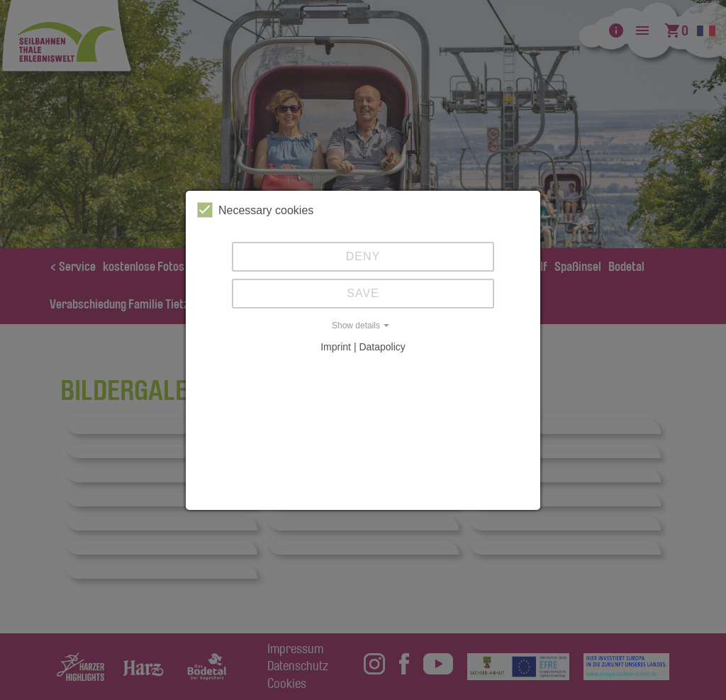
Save (363, 293)
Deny (363, 256)
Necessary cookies (255, 210)
